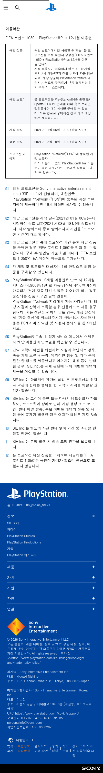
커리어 (11, 529)
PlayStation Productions (24, 542)
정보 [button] (51, 516)
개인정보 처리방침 (24, 748)
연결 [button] (51, 608)
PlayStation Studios (21, 535)
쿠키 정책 (55, 748)
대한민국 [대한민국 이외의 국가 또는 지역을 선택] (21, 740)
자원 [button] (51, 598)
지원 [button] (51, 587)
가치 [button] (51, 577)
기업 (10, 548)
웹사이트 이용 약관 (41, 748)
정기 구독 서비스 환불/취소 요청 (83, 750)
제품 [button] (51, 566)
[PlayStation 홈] (51, 8)
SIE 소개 (13, 523)
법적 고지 (10, 748)
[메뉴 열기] (6, 7)
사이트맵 (65, 748)
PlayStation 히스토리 (21, 555)
